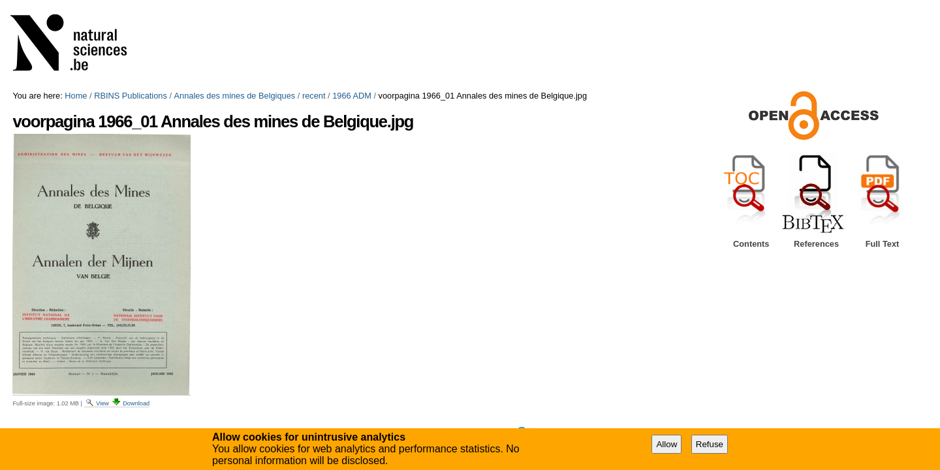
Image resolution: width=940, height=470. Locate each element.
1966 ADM (351, 96)
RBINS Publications (130, 96)
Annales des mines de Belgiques (235, 96)
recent (314, 96)
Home (76, 96)
